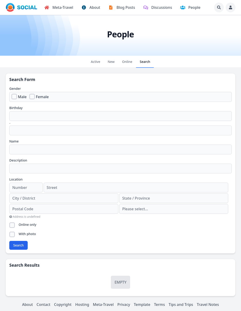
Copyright (63, 304)
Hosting (82, 304)
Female (42, 96)
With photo (27, 234)
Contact (43, 304)
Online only (27, 224)
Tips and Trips (180, 304)
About (27, 304)
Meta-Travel (103, 304)
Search (18, 245)
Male (22, 96)
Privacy (123, 304)
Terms (159, 304)
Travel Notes (208, 304)
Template (142, 304)
